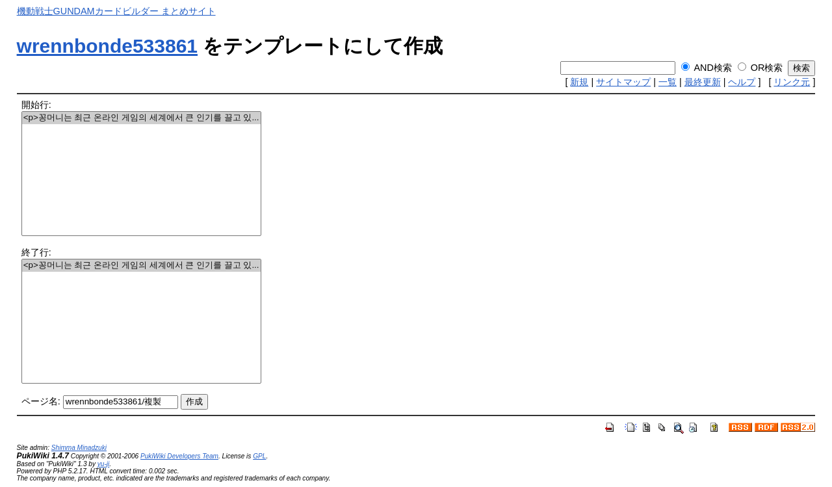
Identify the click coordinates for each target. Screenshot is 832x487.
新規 (579, 82)
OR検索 (767, 67)
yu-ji (103, 463)
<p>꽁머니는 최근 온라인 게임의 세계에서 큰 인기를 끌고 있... (141, 118)
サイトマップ (623, 82)
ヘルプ (741, 82)
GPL (259, 456)
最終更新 (702, 82)
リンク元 (792, 82)
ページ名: (40, 401)
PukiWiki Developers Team (179, 456)
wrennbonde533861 (107, 46)
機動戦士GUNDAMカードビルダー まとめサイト (116, 11)
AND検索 (712, 67)
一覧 (667, 82)
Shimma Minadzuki (79, 447)
